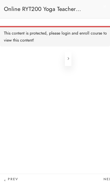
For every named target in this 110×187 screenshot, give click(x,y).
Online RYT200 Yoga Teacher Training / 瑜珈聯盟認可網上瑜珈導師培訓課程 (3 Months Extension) (48, 11)
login (66, 33)
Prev (13, 179)
